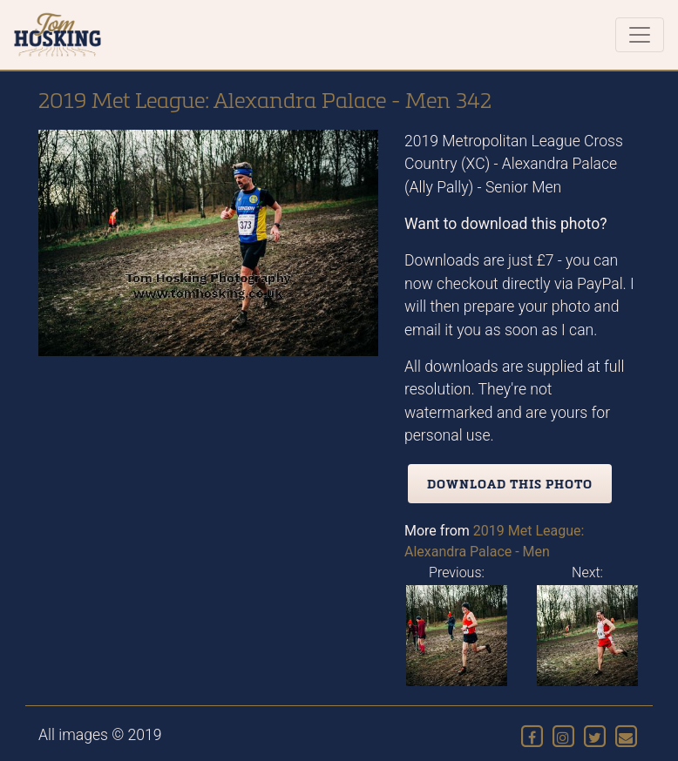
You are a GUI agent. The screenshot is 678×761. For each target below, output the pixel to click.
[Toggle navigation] (639, 34)
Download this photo (510, 483)
